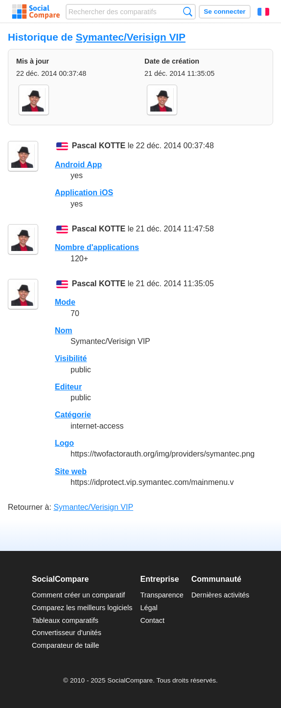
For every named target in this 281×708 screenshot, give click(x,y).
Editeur (68, 387)
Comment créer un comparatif (78, 595)
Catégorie (73, 415)
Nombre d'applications (97, 247)
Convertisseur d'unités (66, 633)
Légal (148, 608)
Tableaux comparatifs (65, 620)
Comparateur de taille (65, 645)
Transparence (161, 595)
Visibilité (71, 358)
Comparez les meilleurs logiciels (82, 608)
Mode (65, 302)
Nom (63, 330)
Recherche (187, 11)
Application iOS (84, 192)
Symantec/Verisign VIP (131, 37)
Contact (152, 620)
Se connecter (224, 11)
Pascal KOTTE (98, 146)
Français (263, 12)
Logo (64, 443)
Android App (78, 164)
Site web (71, 471)
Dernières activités (220, 595)
